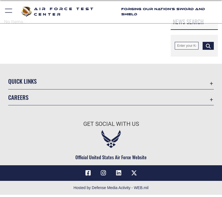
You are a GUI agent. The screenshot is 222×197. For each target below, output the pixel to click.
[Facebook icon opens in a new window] (88, 173)
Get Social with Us (111, 124)
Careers (18, 97)
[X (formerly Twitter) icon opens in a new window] (134, 173)
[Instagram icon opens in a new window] (103, 173)
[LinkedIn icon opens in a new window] (119, 173)
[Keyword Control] (187, 46)
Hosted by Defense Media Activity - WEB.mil (111, 188)
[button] (9, 11)
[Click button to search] (208, 46)
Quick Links (22, 81)
